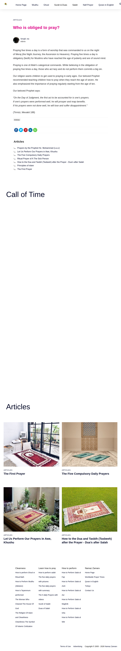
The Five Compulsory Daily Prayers (33, 155)
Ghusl (46, 5)
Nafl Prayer (88, 5)
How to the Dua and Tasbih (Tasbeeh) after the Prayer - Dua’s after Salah (50, 162)
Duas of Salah (44, 608)
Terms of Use (65, 646)
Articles (17, 20)
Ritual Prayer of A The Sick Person (33, 159)
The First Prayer (24, 169)
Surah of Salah (45, 604)
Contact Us (89, 590)
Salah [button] (75, 5)
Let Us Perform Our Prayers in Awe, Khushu (37, 151)
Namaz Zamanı (111, 646)
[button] (21, 5)
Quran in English (106, 5)
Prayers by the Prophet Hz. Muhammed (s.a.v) (38, 148)
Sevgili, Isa (25, 39)
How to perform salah (47, 573)
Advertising (77, 646)
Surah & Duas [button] (60, 5)
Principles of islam (25, 165)
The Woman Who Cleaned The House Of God (24, 603)
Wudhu (35, 5)
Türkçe (88, 586)
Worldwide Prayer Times (94, 577)
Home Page (21, 5)
